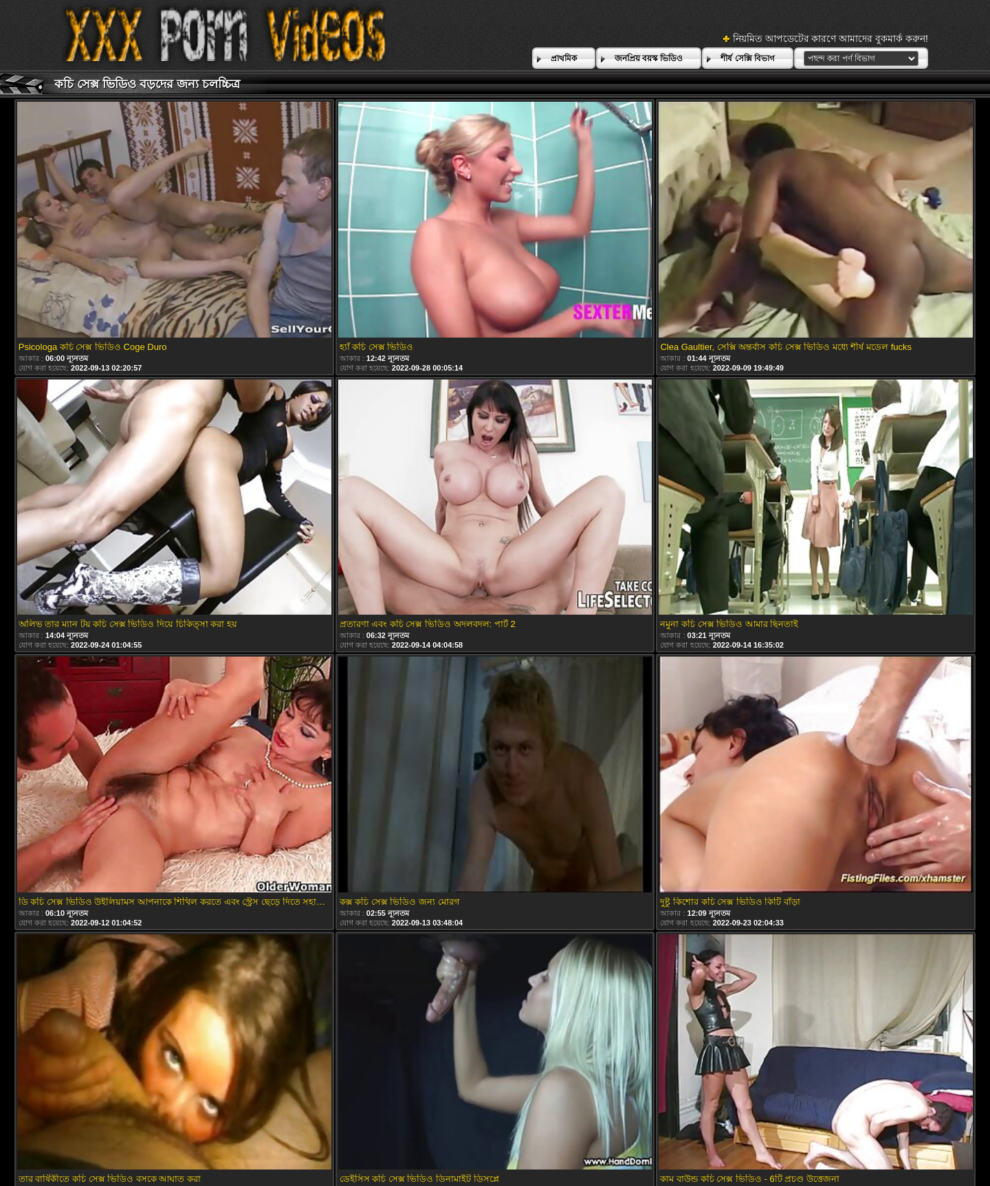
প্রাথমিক (564, 58)
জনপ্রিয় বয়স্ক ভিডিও (649, 58)
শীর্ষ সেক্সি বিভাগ (747, 58)
